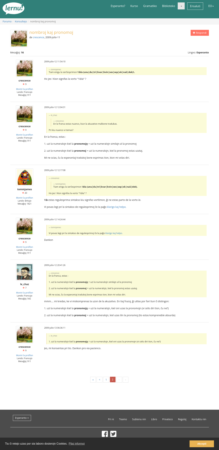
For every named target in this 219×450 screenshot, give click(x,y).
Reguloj (182, 419)
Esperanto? (118, 6)
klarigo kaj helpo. (116, 207)
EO (211, 6)
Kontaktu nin (199, 419)
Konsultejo (21, 21)
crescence (38, 37)
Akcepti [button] (201, 443)
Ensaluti (195, 6)
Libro (154, 419)
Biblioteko (168, 6)
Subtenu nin (139, 419)
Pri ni (111, 419)
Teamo (123, 419)
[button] (181, 5)
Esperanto (22, 417)
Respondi (199, 32)
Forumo (7, 21)
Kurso (134, 6)
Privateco (167, 419)
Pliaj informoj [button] (77, 443)
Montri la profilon (24, 89)
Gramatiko (150, 6)
